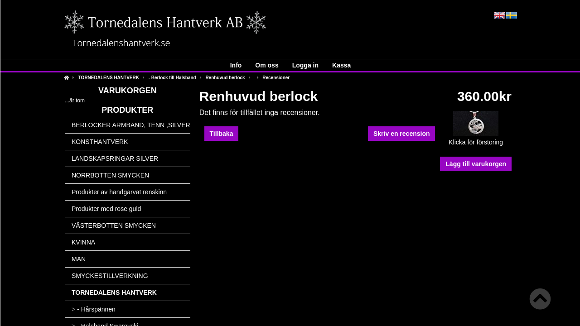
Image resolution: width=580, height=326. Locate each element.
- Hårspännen (94, 309)
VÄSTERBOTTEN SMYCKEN (114, 225)
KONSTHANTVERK (100, 141)
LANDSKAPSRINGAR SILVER (115, 158)
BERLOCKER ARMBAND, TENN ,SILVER (131, 125)
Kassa (341, 65)
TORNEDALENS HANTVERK (108, 77)
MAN (79, 259)
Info (236, 65)
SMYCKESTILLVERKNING (110, 275)
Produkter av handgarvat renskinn (119, 192)
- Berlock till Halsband (172, 77)
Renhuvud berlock (225, 77)
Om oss (266, 65)
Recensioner (276, 77)
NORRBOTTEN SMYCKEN (110, 175)
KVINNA (83, 242)
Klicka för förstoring (476, 139)
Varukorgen (127, 90)
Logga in (305, 65)
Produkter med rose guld (106, 208)
